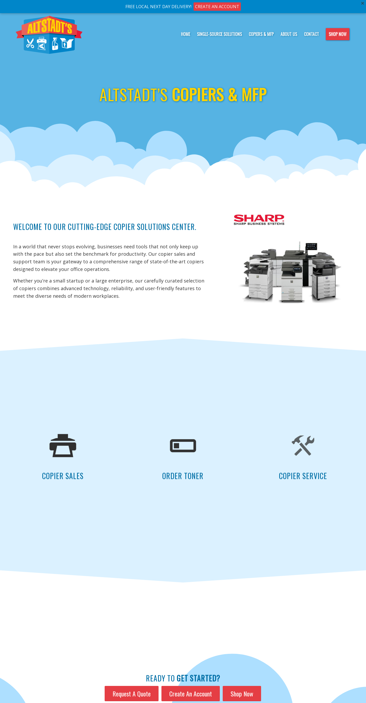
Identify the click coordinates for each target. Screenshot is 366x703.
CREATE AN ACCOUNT (217, 6)
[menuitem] (185, 34)
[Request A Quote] (132, 693)
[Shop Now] (242, 693)
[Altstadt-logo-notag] (49, 34)
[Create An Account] (190, 693)
